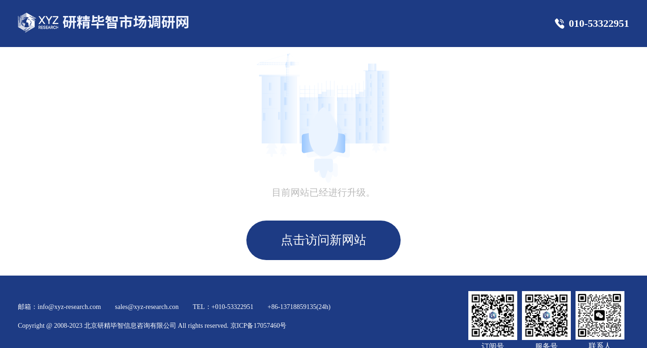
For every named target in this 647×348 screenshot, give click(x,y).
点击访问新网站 (323, 240)
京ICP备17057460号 (258, 325)
